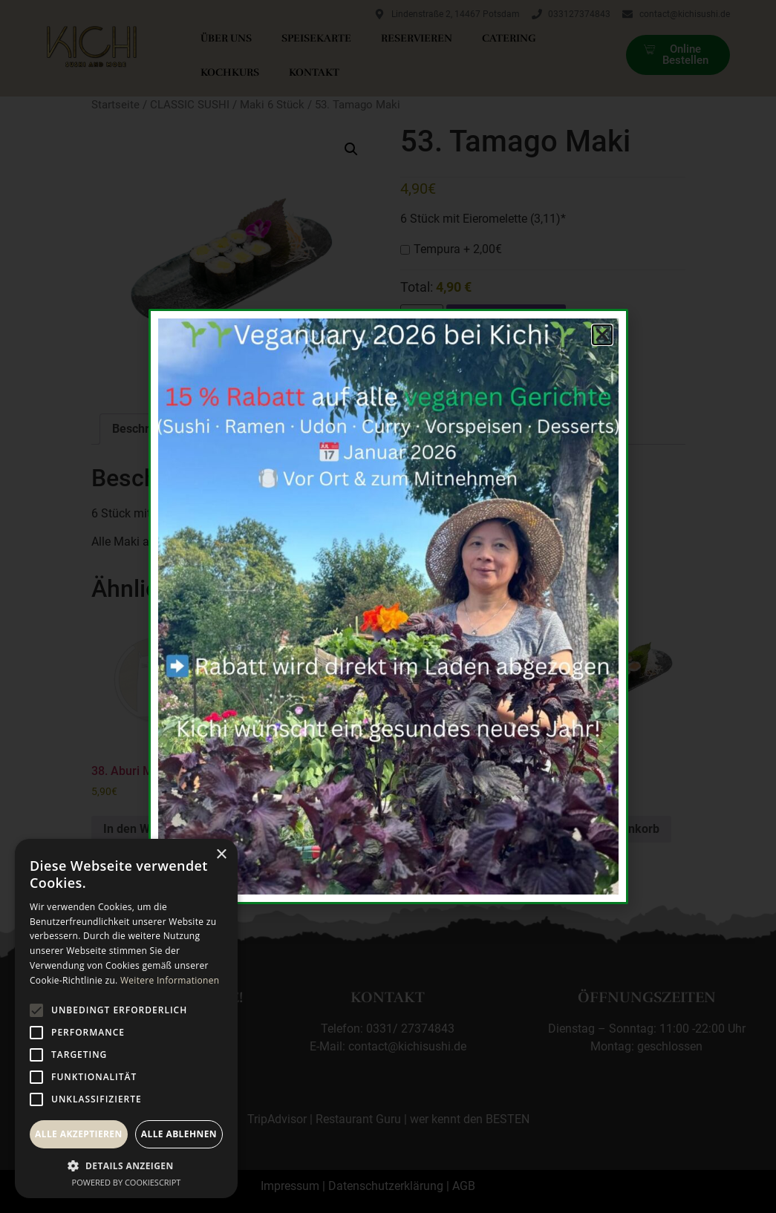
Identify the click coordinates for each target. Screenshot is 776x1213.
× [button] (220, 854)
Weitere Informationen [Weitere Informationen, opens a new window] (170, 980)
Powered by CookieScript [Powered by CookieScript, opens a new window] (126, 1182)
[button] (126, 1165)
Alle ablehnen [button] (179, 1134)
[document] (388, 606)
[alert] (126, 1018)
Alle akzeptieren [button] (79, 1134)
